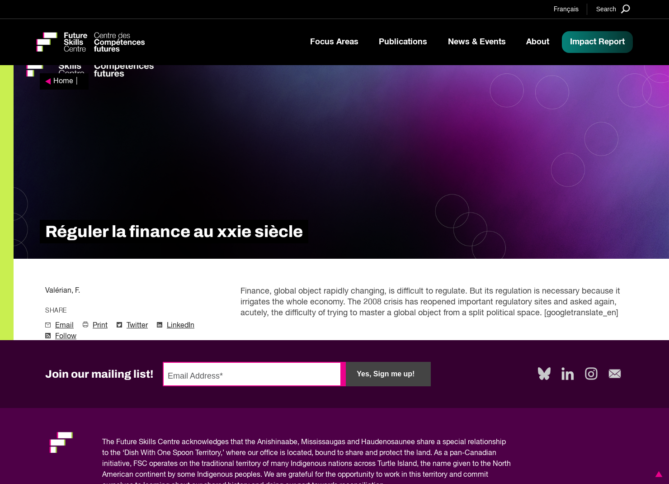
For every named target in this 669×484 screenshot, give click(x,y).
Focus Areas (334, 42)
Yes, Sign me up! (386, 374)
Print (100, 325)
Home (63, 81)
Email (64, 325)
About (537, 42)
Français (566, 9)
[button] (657, 474)
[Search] (613, 9)
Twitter (137, 325)
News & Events (477, 42)
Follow (65, 336)
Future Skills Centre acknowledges (172, 442)
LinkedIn (180, 325)
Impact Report (597, 42)
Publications (403, 42)
